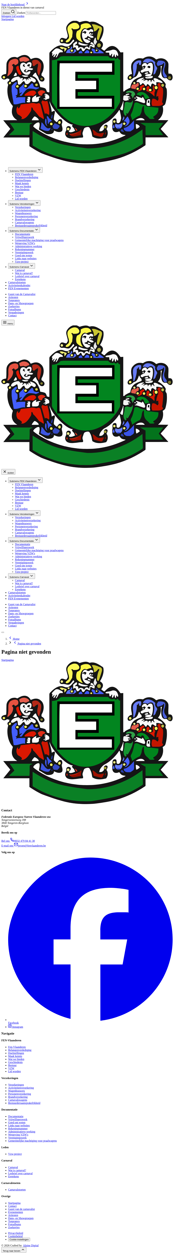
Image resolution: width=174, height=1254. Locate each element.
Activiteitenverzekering (28, 210)
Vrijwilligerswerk (24, 237)
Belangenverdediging (26, 177)
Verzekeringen (24, 203)
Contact (12, 315)
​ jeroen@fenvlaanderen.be (23, 845)
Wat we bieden (23, 186)
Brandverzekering (24, 219)
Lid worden (18, 16)
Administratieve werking (28, 246)
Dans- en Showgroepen (20, 303)
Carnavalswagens (24, 222)
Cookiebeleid (15, 1236)
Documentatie (24, 230)
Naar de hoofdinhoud (15, 4)
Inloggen (6, 16)
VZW (18, 195)
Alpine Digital (31, 1245)
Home (14, 638)
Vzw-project (22, 261)
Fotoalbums (14, 309)
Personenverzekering (26, 216)
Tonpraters (14, 300)
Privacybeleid (15, 1233)
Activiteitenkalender (19, 285)
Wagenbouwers (23, 213)
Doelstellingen (23, 180)
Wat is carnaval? (24, 273)
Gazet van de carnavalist (21, 1209)
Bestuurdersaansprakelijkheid (31, 225)
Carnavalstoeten (17, 282)
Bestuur (19, 192)
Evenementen (15, 1212)
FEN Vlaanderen (25, 170)
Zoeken (21, 12)
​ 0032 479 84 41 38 (18, 840)
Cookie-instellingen (19, 1239)
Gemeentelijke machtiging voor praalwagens (39, 240)
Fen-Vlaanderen (17, 1047)
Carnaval (22, 266)
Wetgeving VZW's (25, 243)
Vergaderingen (16, 312)
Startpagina (14, 1203)
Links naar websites (26, 258)
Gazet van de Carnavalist (21, 294)
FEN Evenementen (18, 288)
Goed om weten (23, 255)
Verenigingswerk (24, 252)
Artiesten (13, 297)
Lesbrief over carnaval (27, 276)
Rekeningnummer (24, 249)
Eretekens (20, 279)
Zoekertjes (14, 306)
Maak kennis (22, 183)
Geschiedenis (22, 189)
